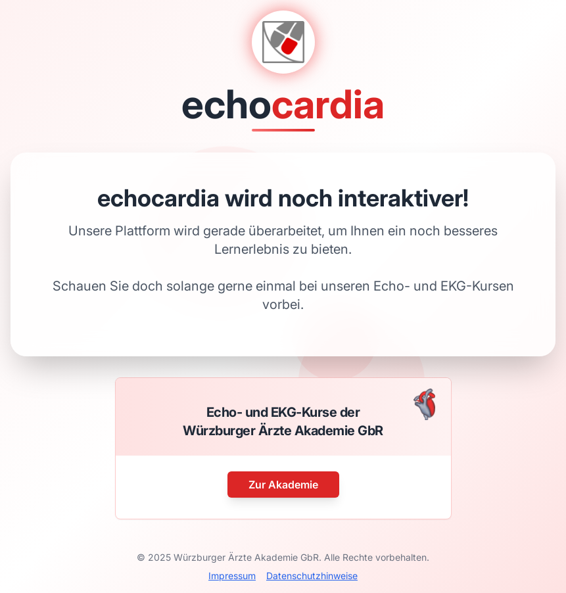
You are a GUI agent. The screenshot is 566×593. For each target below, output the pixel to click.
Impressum (232, 575)
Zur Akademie (283, 484)
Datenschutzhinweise (312, 575)
